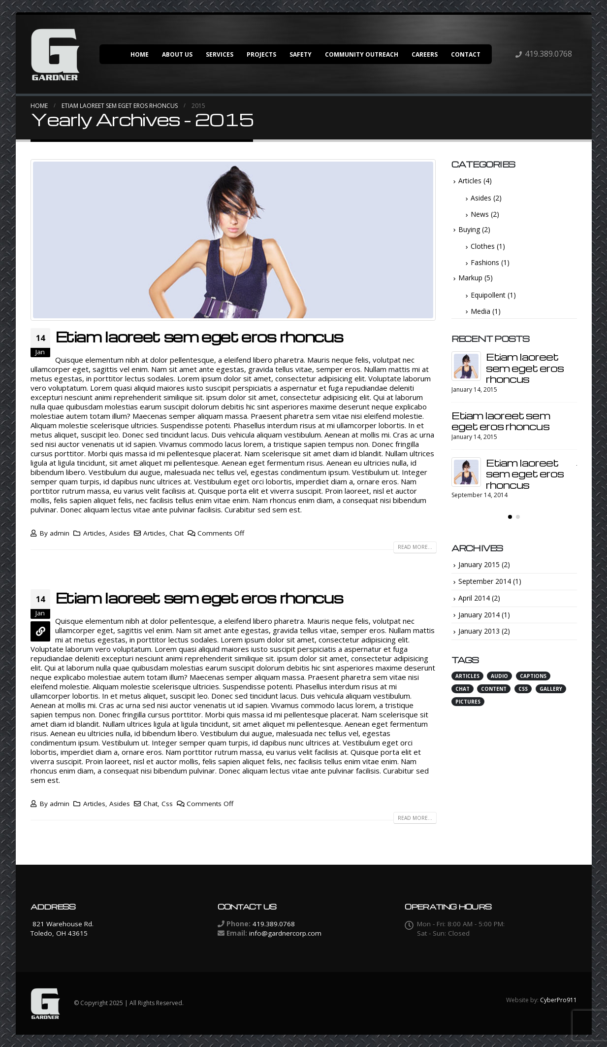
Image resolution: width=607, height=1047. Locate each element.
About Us (177, 54)
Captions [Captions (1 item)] (533, 676)
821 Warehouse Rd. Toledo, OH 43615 (62, 928)
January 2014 (479, 614)
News (480, 214)
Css (167, 803)
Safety (300, 54)
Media (480, 311)
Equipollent (488, 295)
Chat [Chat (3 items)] (462, 688)
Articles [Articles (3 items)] (467, 676)
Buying (469, 229)
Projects (261, 54)
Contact (465, 54)
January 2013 (479, 631)
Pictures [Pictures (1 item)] (467, 701)
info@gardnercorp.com (285, 933)
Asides (119, 533)
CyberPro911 (558, 1000)
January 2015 (479, 564)
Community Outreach (361, 54)
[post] (466, 366)
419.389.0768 (548, 53)
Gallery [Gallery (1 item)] (551, 688)
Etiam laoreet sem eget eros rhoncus (199, 336)
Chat (176, 533)
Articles (94, 533)
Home (139, 54)
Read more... (415, 546)
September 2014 (484, 581)
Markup (470, 277)
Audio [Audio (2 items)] (499, 676)
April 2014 (474, 598)
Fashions (485, 262)
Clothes (483, 246)
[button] (510, 516)
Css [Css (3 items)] (523, 688)
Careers (425, 54)
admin (59, 533)
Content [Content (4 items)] (494, 688)
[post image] (234, 240)
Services (219, 54)
